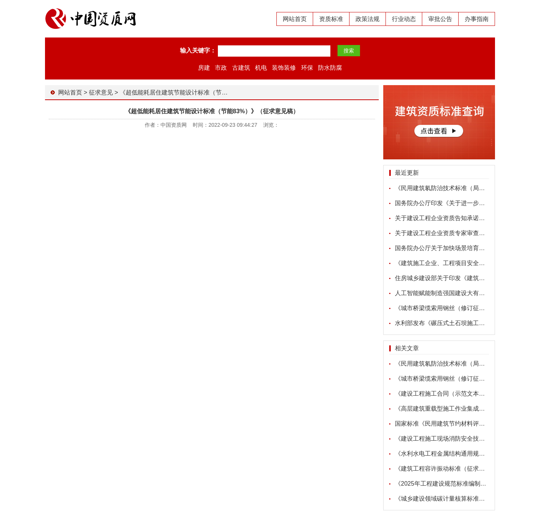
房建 (204, 67)
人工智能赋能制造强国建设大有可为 (443, 293)
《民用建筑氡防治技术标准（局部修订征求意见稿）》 (467, 188)
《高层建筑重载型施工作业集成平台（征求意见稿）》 (467, 408)
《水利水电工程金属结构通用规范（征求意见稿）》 (464, 453)
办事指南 (477, 19)
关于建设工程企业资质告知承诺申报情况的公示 (458, 218)
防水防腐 (330, 67)
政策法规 (368, 19)
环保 (307, 67)
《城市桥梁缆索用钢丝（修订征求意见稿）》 (455, 308)
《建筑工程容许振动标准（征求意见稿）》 (452, 468)
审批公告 (440, 19)
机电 (261, 67)
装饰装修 (284, 67)
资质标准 (331, 19)
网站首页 (295, 19)
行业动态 (404, 19)
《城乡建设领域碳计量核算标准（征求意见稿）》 (461, 498)
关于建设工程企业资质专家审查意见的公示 (452, 233)
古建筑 (241, 67)
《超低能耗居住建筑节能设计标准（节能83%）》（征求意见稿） (207, 92)
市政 (221, 67)
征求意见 (101, 92)
